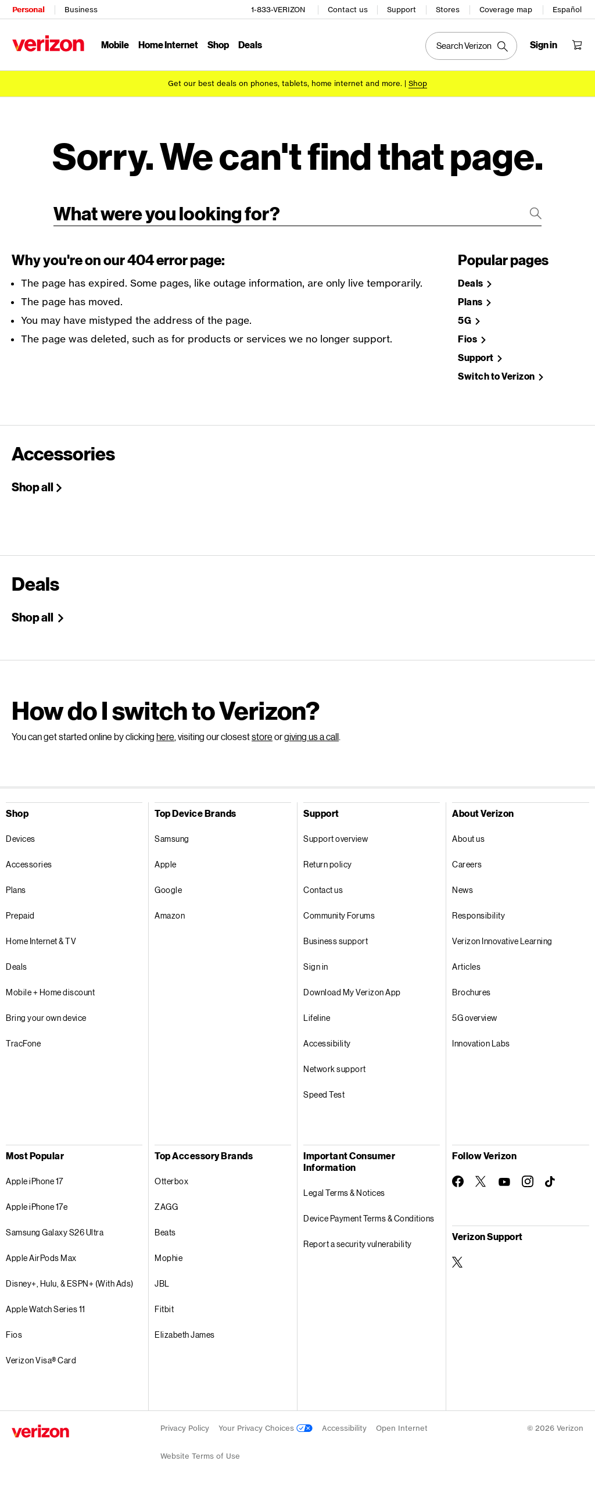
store (262, 732)
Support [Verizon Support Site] (476, 354)
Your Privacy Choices (265, 1424)
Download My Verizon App (352, 988)
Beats (165, 1228)
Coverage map (506, 9)
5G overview (474, 1014)
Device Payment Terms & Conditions (369, 1214)
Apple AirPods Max (41, 1254)
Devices (20, 835)
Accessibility (327, 1039)
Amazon (170, 911)
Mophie (168, 1254)
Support (402, 9)
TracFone (23, 1039)
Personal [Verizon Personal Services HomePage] (28, 9)
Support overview (335, 835)
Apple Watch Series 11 (45, 1305)
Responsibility (478, 911)
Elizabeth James (185, 1330)
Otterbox (171, 1177)
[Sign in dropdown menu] (544, 44)
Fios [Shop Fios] (468, 335)
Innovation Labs (481, 1039)
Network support (334, 1065)
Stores (448, 9)
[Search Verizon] (472, 45)
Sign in (315, 962)
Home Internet (168, 43)
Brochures (471, 988)
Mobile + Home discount (50, 988)
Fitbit (164, 1305)
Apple (166, 860)
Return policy (327, 860)
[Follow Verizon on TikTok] (551, 1178)
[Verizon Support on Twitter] (458, 1258)
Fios (14, 1330)
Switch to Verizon (497, 372)
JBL (162, 1279)
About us (468, 835)
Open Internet (402, 1424)
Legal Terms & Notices (344, 1189)
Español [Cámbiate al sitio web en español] (567, 9)
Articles (466, 962)
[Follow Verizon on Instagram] (527, 1177)
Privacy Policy (184, 1424)
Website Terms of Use (200, 1452)
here (165, 732)
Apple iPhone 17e (36, 1203)
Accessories (29, 860)
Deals (16, 962)
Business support (335, 937)
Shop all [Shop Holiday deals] (33, 613)
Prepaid (20, 911)
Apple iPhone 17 (34, 1177)
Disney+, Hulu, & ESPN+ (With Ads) (70, 1279)
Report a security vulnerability (357, 1240)
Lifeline (316, 1014)
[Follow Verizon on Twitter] (481, 1177)
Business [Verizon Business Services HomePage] (80, 9)
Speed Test (324, 1090)
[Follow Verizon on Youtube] (504, 1178)
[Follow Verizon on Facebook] (458, 1177)
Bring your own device (46, 1014)
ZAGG (166, 1203)
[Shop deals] (417, 82)
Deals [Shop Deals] (471, 279)
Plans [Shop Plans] (471, 298)
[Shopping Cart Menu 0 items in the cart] (577, 44)
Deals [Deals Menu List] (249, 43)
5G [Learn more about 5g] (465, 317)
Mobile (114, 43)
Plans (16, 886)
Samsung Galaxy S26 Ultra (54, 1228)
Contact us (348, 9)
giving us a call (311, 732)
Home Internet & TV (41, 937)
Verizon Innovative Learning (502, 937)
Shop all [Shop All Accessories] (32, 482)
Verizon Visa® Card (41, 1356)
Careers (467, 860)
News (462, 886)
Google (168, 886)
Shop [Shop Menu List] (217, 43)
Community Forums (339, 911)
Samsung (172, 835)
